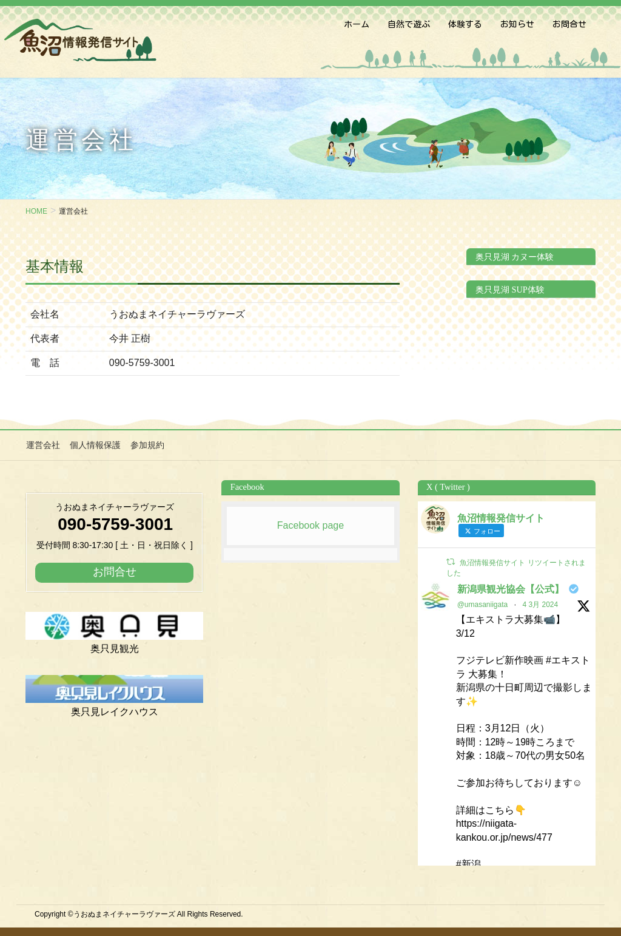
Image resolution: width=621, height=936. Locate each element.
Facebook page (310, 525)
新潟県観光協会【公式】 (510, 588)
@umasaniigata (482, 604)
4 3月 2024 (540, 604)
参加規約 (146, 445)
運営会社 (42, 445)
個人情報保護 (94, 445)
